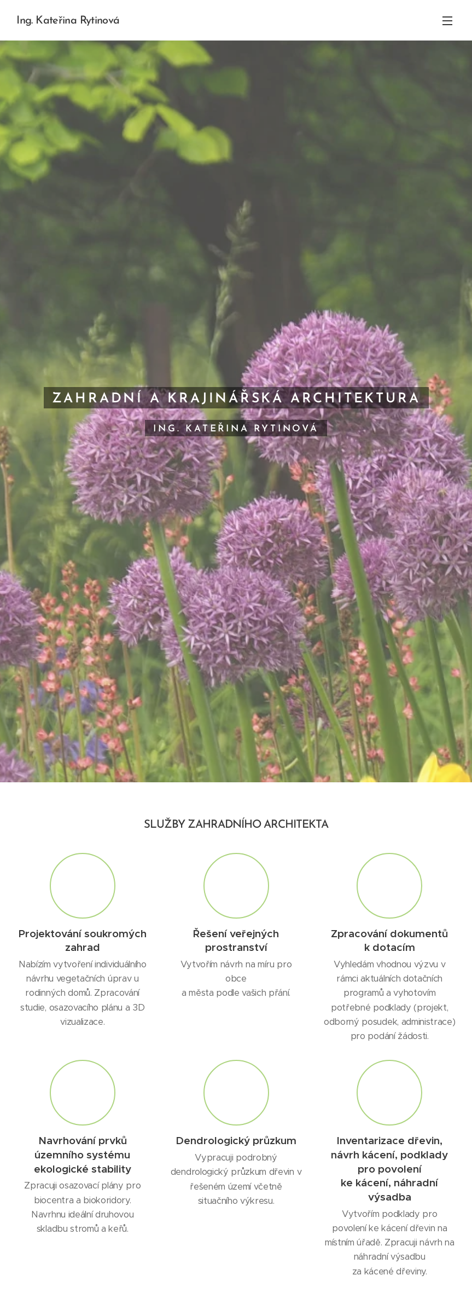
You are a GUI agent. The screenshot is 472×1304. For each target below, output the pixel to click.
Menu (447, 20)
